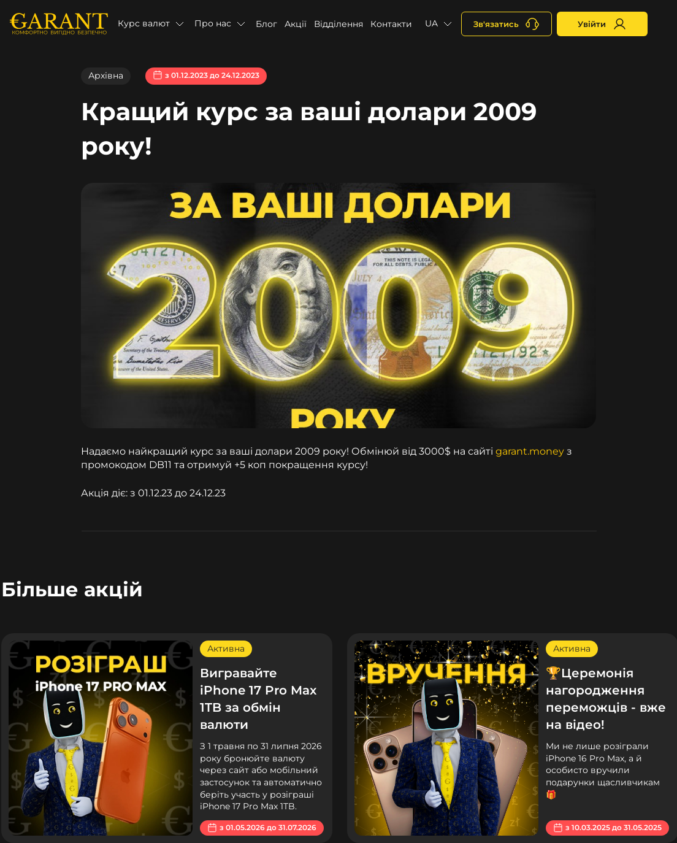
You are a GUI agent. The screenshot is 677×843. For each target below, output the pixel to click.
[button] (152, 24)
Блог (266, 23)
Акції (296, 23)
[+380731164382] (506, 24)
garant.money (529, 451)
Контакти (391, 23)
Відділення (338, 23)
